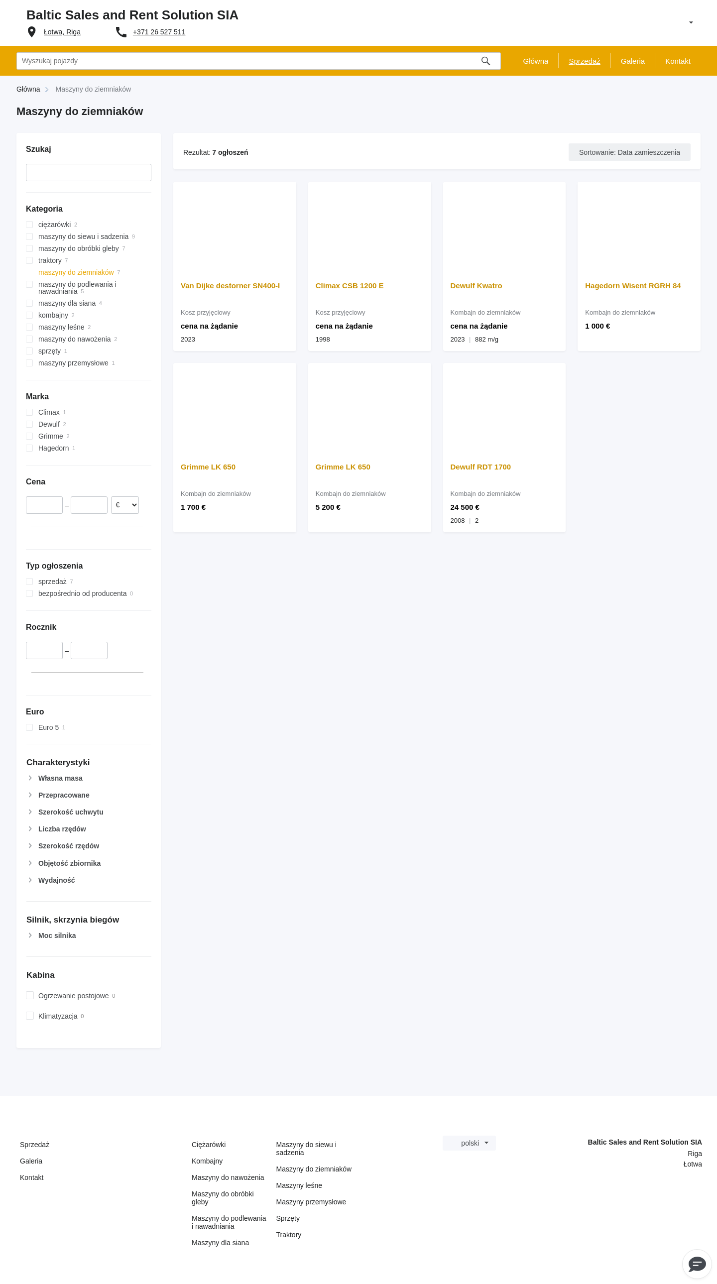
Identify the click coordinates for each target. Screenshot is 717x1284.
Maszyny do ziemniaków (314, 1169)
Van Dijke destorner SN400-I (230, 285)
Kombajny (207, 1161)
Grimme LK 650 (208, 467)
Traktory (289, 1235)
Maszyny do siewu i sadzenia (306, 1149)
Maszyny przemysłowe (311, 1202)
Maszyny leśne (299, 1185)
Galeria (31, 1161)
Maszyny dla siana (220, 1243)
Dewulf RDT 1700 (481, 467)
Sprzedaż (34, 1145)
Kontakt (31, 1177)
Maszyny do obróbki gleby (223, 1198)
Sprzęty (288, 1218)
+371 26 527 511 (159, 32)
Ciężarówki (209, 1145)
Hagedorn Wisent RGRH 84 (633, 285)
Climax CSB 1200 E (350, 285)
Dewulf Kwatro (476, 285)
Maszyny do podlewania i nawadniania (229, 1222)
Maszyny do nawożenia (228, 1177)
